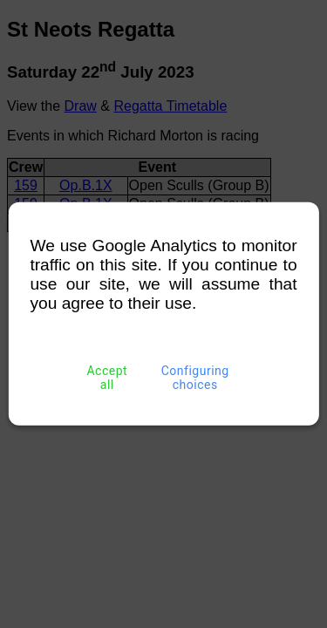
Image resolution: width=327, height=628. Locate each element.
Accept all (107, 377)
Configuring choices (195, 377)
